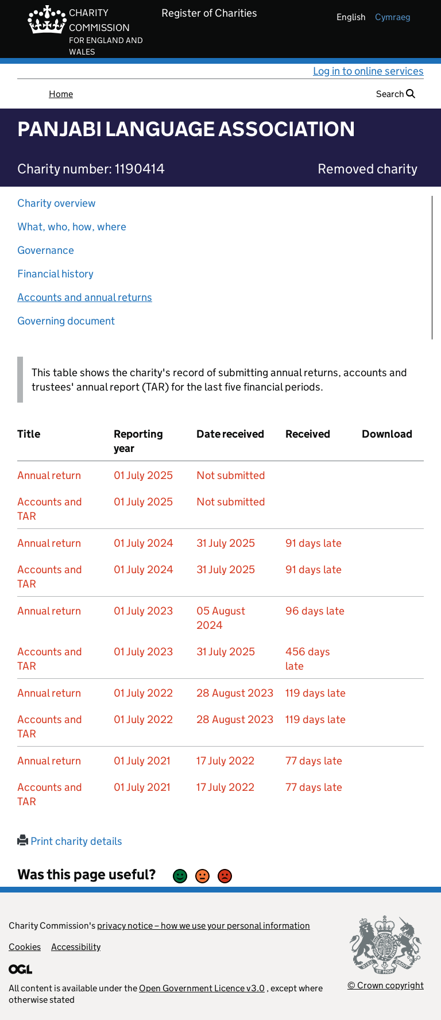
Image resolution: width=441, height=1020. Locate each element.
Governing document (66, 320)
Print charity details (69, 841)
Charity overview (56, 203)
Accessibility (75, 946)
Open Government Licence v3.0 (202, 988)
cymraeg (393, 16)
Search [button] (395, 93)
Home (61, 93)
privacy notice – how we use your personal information (203, 925)
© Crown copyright (385, 985)
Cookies (25, 946)
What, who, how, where (71, 226)
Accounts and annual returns (84, 297)
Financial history (55, 273)
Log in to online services (368, 71)
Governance (45, 250)
